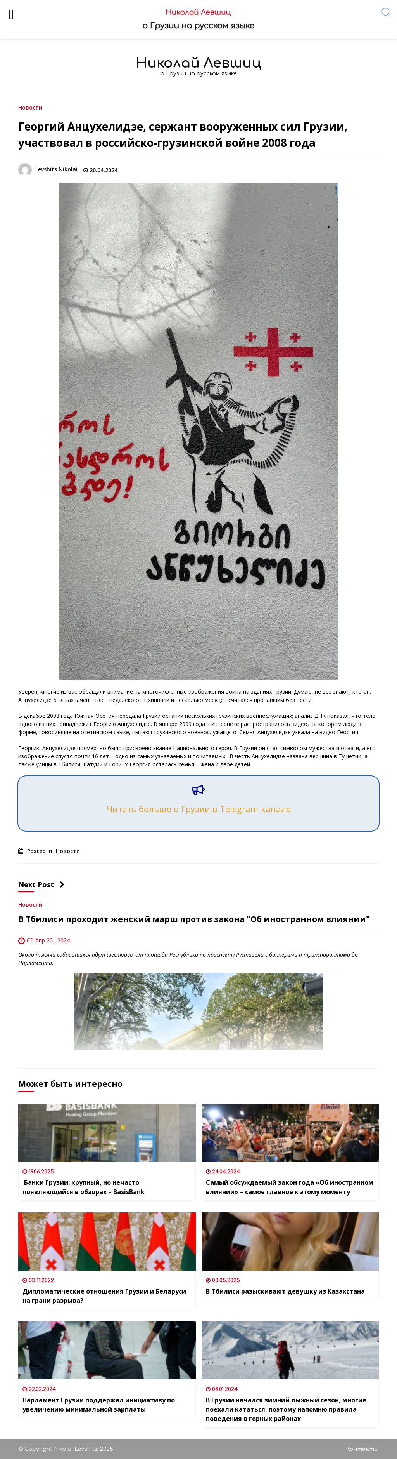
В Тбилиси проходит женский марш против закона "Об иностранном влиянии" (194, 919)
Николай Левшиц (198, 63)
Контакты (362, 1449)
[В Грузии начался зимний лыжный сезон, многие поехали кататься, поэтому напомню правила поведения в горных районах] (290, 1350)
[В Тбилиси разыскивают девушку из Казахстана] (290, 1241)
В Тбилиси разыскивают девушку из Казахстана (285, 1291)
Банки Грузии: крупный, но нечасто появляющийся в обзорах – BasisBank (83, 1187)
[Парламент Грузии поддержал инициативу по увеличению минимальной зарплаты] (107, 1350)
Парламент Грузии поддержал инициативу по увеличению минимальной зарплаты (98, 1405)
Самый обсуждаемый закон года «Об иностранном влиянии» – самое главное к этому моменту (289, 1187)
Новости (30, 107)
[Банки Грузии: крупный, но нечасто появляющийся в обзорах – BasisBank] (107, 1133)
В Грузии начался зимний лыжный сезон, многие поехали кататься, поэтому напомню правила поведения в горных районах (286, 1409)
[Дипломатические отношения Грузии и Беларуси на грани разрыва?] (107, 1241)
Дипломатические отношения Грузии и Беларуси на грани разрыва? (104, 1296)
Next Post (41, 884)
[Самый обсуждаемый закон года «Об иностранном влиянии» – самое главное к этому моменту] (290, 1133)
